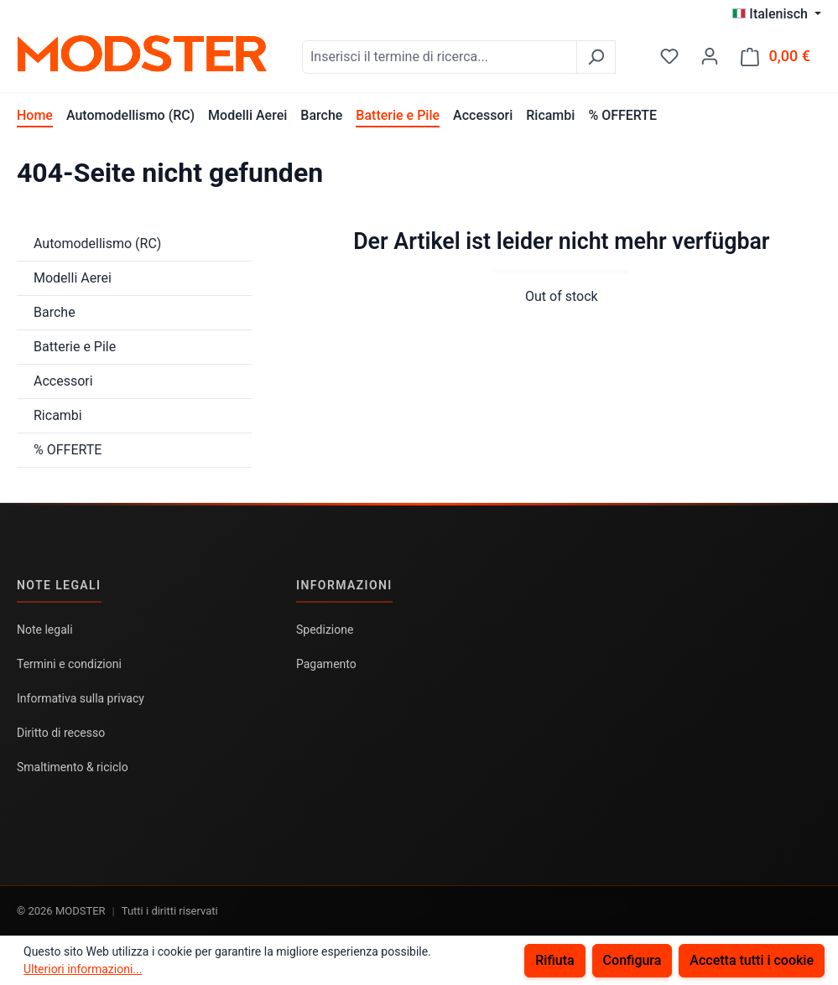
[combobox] (439, 57)
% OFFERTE (67, 450)
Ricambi (58, 415)
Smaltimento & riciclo (72, 767)
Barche (54, 312)
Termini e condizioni (69, 664)
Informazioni (344, 585)
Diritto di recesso (61, 732)
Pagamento (326, 664)
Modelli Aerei (73, 278)
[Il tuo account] (710, 56)
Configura (632, 960)
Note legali (59, 585)
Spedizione (324, 629)
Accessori (63, 381)
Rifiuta (554, 960)
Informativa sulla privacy (80, 698)
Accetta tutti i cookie (752, 960)
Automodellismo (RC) (97, 243)
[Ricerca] (596, 57)
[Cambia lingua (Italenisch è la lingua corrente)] (776, 14)
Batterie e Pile (75, 347)
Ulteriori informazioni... (82, 969)
